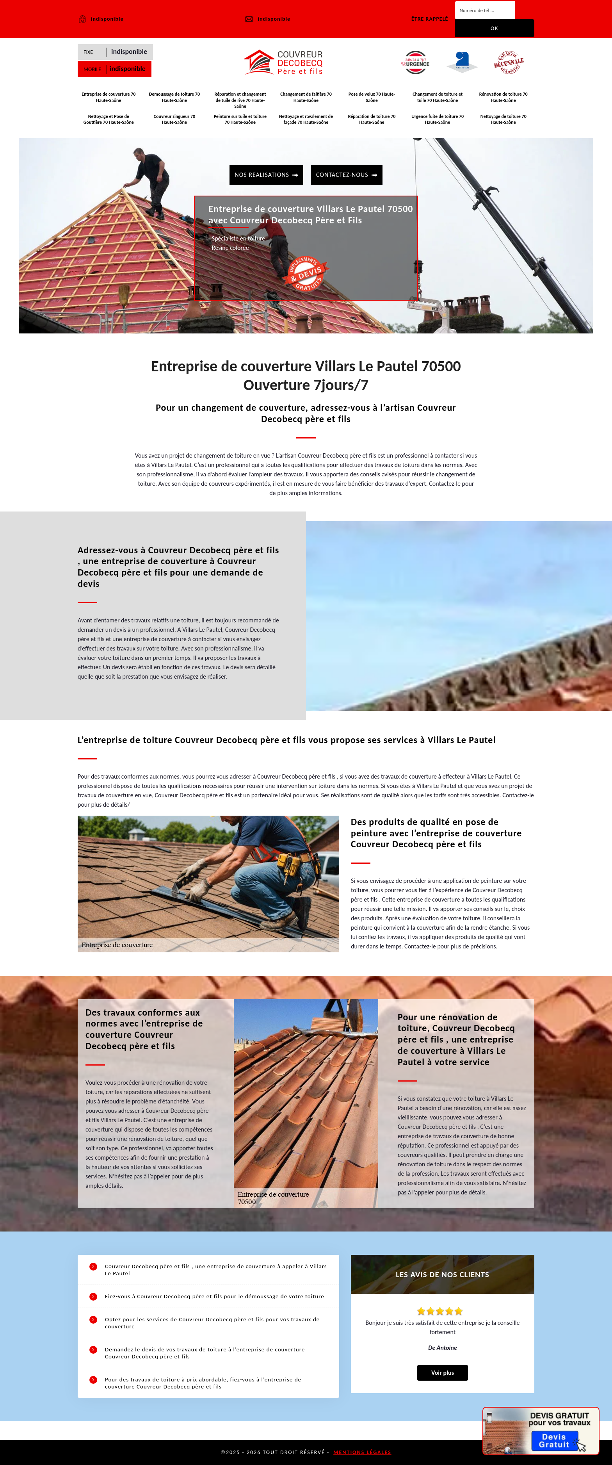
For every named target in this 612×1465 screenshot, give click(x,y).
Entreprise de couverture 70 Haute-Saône (108, 97)
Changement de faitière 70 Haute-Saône (306, 97)
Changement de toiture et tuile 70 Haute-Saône (438, 97)
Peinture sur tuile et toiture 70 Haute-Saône (240, 119)
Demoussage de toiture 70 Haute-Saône (174, 97)
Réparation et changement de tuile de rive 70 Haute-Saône (240, 100)
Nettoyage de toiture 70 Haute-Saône (503, 119)
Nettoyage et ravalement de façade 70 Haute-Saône (306, 119)
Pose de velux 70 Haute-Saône (372, 97)
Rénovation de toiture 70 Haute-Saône (503, 97)
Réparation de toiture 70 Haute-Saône (372, 119)
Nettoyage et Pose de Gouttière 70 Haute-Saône (109, 119)
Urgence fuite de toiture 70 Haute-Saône (437, 119)
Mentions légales (362, 1452)
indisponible (267, 19)
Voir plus (442, 1372)
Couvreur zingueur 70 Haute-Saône (174, 119)
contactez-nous (342, 174)
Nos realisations (262, 174)
